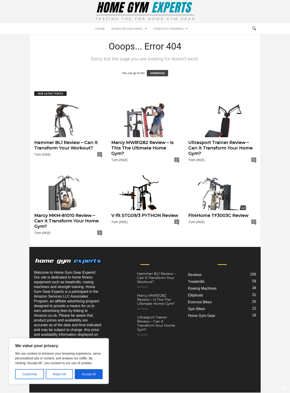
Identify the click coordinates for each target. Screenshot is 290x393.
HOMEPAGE (157, 73)
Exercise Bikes (200, 302)
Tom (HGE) (42, 154)
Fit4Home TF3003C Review (218, 215)
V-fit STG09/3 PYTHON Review (144, 215)
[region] (59, 361)
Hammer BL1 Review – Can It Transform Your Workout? (66, 145)
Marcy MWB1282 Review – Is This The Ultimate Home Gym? (142, 148)
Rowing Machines (202, 288)
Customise (29, 374)
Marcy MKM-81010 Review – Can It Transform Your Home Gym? (66, 221)
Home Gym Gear (201, 316)
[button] (254, 29)
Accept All (89, 374)
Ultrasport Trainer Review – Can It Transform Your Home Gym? (220, 148)
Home (100, 28)
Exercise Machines (129, 28)
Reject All (59, 374)
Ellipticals (195, 295)
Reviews (142, 287)
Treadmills (196, 282)
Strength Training (170, 28)
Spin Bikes (196, 309)
